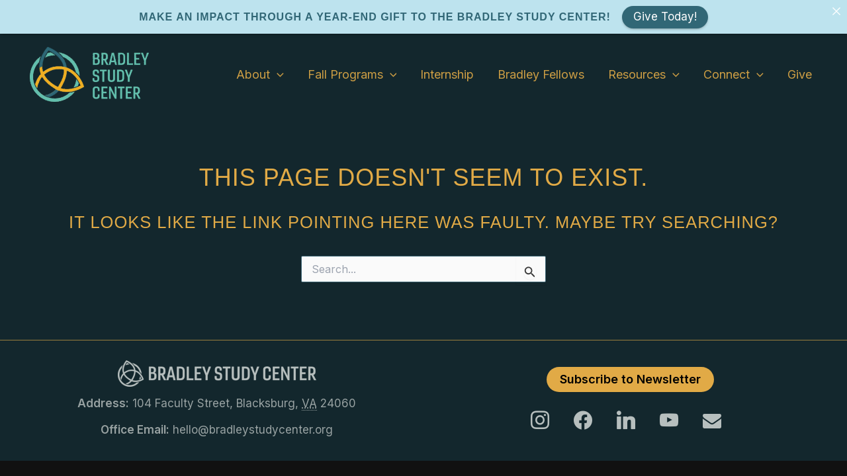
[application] (277, 62)
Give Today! (665, 16)
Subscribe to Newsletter (630, 367)
